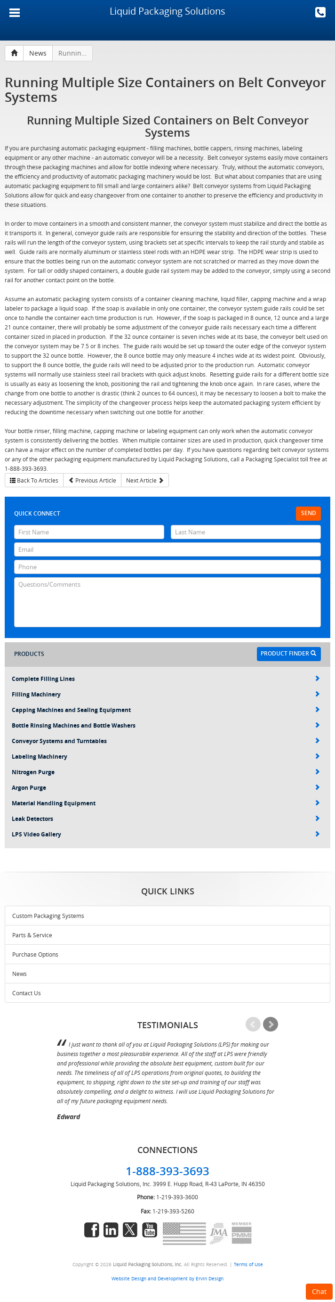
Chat (319, 1291)
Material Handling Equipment (166, 803)
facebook (91, 1229)
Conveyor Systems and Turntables (166, 741)
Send (308, 513)
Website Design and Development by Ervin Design (167, 1278)
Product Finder (288, 653)
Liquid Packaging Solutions (167, 11)
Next (270, 1024)
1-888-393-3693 (320, 12)
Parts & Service (32, 935)
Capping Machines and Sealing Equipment (166, 710)
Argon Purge (166, 788)
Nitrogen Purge (166, 772)
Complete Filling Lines (166, 679)
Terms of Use (248, 1264)
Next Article (145, 480)
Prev (253, 1024)
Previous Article (92, 480)
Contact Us (26, 993)
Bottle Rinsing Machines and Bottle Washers (166, 725)
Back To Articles (34, 480)
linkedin (111, 1229)
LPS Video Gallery (166, 834)
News (19, 973)
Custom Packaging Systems (48, 915)
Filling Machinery (166, 694)
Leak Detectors (166, 819)
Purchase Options (35, 954)
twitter (130, 1229)
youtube (149, 1229)
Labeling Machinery (166, 757)
